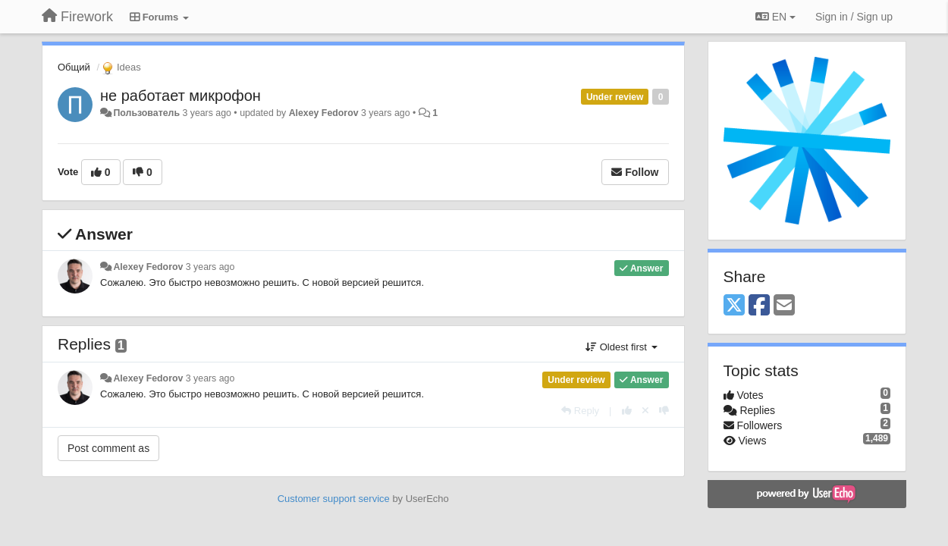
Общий (74, 67)
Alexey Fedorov (324, 113)
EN (775, 17)
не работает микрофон (180, 95)
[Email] (784, 306)
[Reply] (580, 410)
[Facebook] (759, 306)
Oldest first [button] (621, 347)
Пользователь (146, 113)
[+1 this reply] (627, 410)
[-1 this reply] (664, 410)
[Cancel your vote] (645, 410)
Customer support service (334, 498)
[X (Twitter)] (734, 306)
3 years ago (210, 267)
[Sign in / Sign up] (854, 17)
